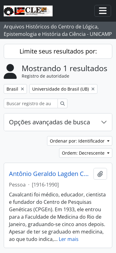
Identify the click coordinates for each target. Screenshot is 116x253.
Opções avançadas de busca (49, 122)
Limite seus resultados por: (58, 51)
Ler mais (69, 239)
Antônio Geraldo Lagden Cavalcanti (50, 174)
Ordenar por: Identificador (78, 141)
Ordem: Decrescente (84, 153)
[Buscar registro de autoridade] (31, 103)
